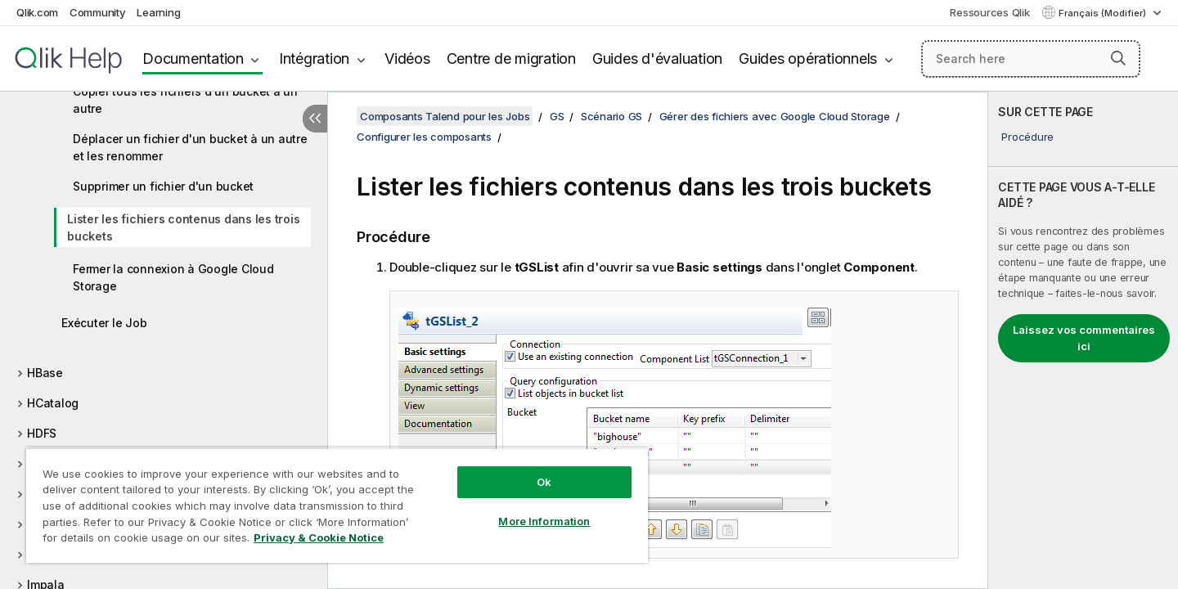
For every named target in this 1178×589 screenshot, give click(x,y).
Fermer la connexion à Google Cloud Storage (173, 277)
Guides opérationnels (808, 58)
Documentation (193, 58)
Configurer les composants (424, 136)
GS (557, 116)
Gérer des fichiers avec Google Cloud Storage (774, 116)
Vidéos (407, 58)
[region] (337, 505)
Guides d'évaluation (657, 58)
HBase (45, 373)
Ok (544, 481)
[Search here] (1031, 59)
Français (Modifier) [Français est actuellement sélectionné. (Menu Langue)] (1104, 13)
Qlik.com (37, 12)
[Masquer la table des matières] (315, 119)
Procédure (1027, 136)
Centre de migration (511, 58)
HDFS (41, 433)
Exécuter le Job (103, 323)
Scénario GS (611, 116)
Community (98, 12)
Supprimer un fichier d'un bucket (163, 186)
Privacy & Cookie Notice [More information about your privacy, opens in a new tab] (319, 537)
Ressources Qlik (989, 12)
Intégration (314, 58)
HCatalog (53, 403)
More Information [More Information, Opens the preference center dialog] (544, 521)
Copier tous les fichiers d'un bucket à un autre (185, 99)
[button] (1118, 58)
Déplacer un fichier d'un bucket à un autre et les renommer (190, 147)
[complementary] (1083, 340)
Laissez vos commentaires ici (1084, 338)
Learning (158, 12)
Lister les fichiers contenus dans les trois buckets (183, 227)
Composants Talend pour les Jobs (444, 116)
